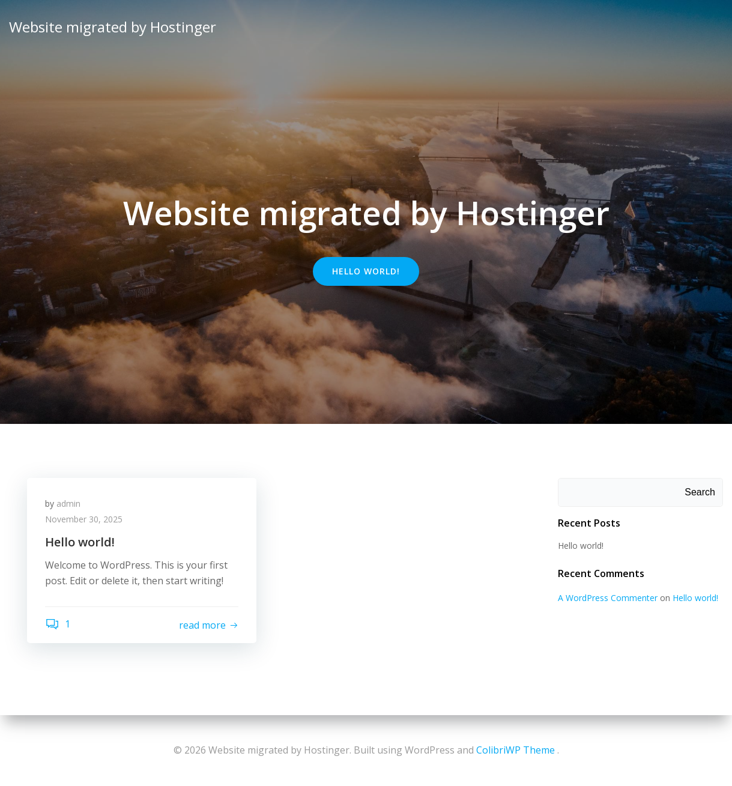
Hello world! (580, 545)
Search (700, 492)
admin (68, 503)
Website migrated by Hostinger (112, 27)
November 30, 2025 (84, 519)
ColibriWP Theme (515, 750)
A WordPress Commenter (608, 597)
